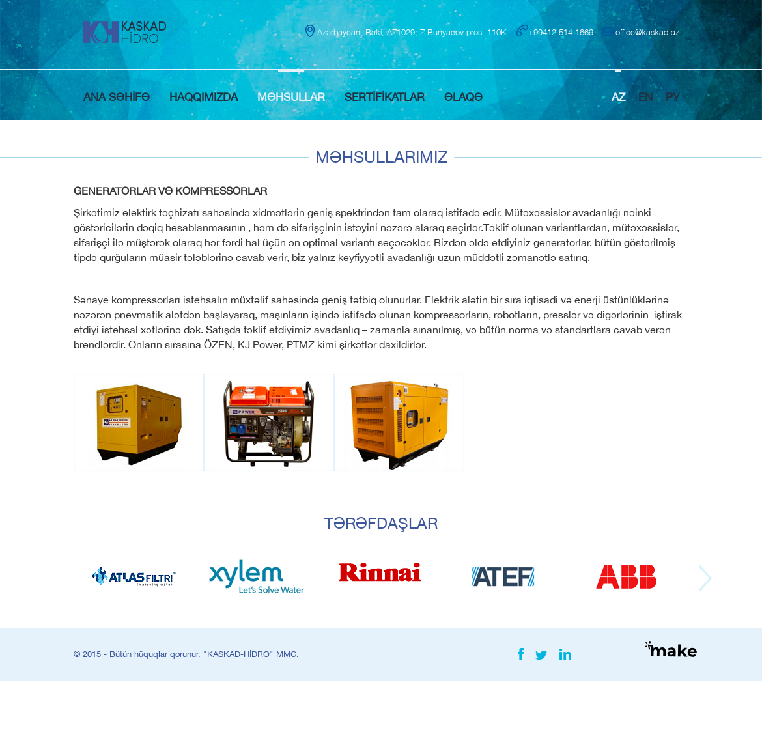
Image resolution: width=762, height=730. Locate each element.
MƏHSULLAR (291, 97)
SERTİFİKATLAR (385, 97)
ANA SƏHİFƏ (116, 97)
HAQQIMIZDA (203, 97)
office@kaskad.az (647, 32)
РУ (672, 97)
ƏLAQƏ (463, 97)
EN (645, 97)
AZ (618, 97)
